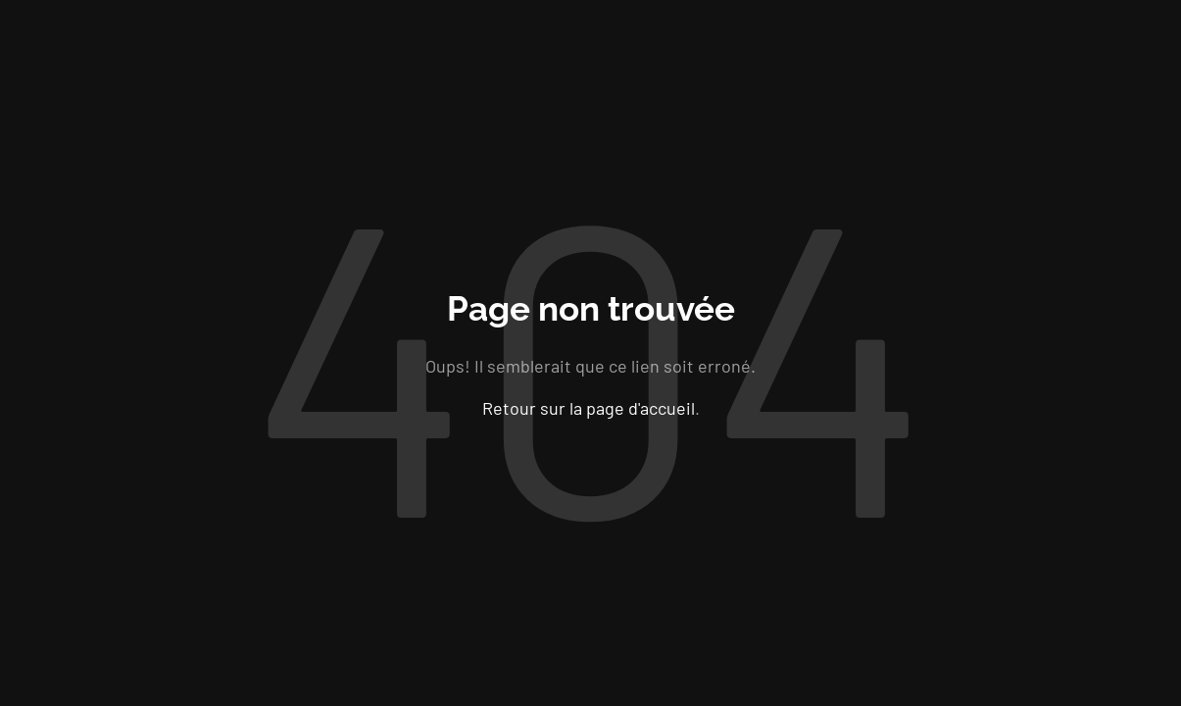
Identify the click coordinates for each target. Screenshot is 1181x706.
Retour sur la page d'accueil (588, 407)
